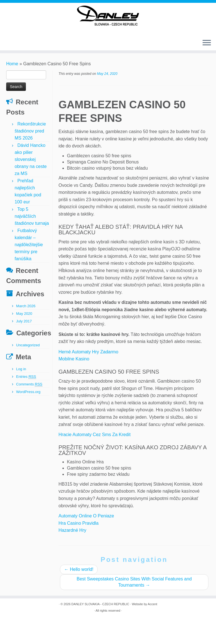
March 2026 (25, 306)
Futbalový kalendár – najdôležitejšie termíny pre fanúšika (29, 244)
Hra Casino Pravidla (78, 523)
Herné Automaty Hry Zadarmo (88, 351)
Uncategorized (28, 345)
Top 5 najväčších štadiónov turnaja (32, 216)
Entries (26, 376)
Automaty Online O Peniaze (86, 515)
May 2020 (24, 313)
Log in (21, 369)
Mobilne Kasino (73, 358)
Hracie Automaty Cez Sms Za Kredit (94, 434)
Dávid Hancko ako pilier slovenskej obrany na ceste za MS (31, 159)
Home (12, 63)
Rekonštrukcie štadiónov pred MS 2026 (30, 131)
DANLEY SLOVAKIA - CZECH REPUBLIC (100, 604)
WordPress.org (28, 392)
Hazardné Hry (72, 530)
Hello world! (78, 569)
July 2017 (24, 321)
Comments (29, 384)
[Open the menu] (206, 43)
